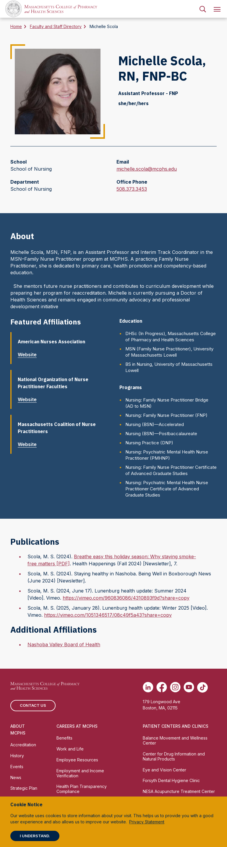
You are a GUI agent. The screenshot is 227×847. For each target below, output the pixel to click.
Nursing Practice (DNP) (149, 442)
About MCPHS (17, 729)
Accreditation (23, 744)
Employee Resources (77, 759)
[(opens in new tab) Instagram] (175, 687)
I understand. (35, 835)
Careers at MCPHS (77, 726)
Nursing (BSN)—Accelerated (154, 424)
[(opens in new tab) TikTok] (202, 687)
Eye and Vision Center (164, 769)
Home (16, 26)
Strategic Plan (23, 788)
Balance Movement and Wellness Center (175, 740)
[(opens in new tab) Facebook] (161, 687)
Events (16, 766)
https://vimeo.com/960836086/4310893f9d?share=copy (126, 598)
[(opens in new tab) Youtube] (189, 687)
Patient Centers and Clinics (175, 726)
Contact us (33, 705)
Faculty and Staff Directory (56, 26)
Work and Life (70, 748)
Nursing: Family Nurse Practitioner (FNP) (166, 415)
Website (29, 355)
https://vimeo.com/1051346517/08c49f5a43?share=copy (108, 615)
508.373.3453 (131, 188)
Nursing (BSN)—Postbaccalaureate (161, 433)
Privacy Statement (146, 821)
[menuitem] (203, 9)
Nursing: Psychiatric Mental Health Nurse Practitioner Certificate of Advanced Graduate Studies (166, 489)
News (15, 777)
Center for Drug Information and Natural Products (174, 756)
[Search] (203, 9)
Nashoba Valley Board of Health (63, 644)
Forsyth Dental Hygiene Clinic (171, 780)
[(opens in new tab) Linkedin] (148, 687)
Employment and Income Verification (80, 773)
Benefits (64, 737)
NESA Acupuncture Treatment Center (179, 791)
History (17, 755)
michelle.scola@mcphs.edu (146, 168)
